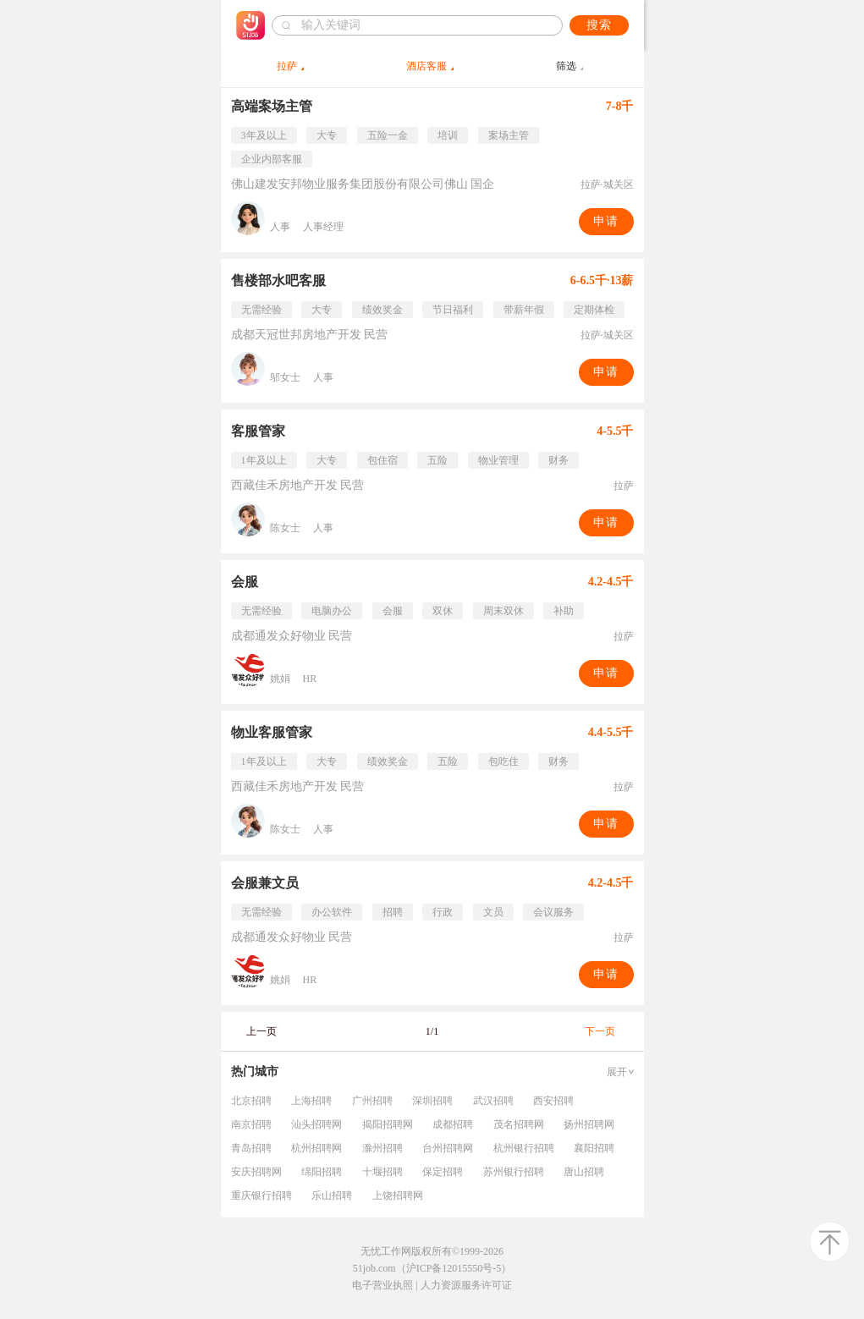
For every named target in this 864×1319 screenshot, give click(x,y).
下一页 (600, 1031)
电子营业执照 (382, 1285)
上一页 (261, 1031)
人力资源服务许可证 (466, 1285)
